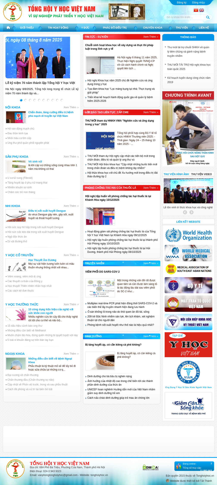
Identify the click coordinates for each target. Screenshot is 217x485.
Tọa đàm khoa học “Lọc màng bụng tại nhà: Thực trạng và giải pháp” (121, 90)
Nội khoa (41, 107)
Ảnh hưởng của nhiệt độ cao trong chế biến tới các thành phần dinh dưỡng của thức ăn (120, 383)
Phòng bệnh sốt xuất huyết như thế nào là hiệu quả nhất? (120, 324)
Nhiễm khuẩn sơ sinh (20, 187)
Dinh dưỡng (121, 336)
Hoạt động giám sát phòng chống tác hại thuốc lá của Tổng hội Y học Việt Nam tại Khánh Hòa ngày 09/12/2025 (121, 233)
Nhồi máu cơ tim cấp (19, 138)
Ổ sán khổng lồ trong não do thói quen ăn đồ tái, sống (118, 311)
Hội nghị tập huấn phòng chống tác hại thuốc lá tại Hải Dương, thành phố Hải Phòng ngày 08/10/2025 (118, 250)
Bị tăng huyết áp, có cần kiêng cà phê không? (113, 344)
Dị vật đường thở (17, 241)
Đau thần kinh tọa (18, 133)
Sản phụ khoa (41, 156)
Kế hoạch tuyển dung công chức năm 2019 (189, 80)
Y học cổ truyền (41, 255)
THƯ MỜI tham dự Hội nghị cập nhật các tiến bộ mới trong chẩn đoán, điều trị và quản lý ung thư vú (121, 157)
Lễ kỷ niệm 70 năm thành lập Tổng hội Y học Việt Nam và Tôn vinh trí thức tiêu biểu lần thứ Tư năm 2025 (40, 83)
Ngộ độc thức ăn (17, 236)
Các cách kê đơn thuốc (21, 290)
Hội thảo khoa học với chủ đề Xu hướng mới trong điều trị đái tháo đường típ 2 (122, 174)
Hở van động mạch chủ (21, 128)
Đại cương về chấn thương (23, 375)
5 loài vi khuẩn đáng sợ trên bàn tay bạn (31, 339)
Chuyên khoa (152, 27)
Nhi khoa (41, 206)
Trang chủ (8, 28)
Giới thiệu (27, 27)
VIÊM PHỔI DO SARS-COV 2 (102, 271)
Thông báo (188, 37)
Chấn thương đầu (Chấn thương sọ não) (31, 379)
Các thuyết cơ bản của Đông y (25, 281)
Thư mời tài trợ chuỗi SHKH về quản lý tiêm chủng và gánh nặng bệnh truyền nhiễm (188, 51)
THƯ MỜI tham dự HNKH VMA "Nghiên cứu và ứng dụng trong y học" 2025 (119, 122)
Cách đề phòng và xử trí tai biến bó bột (30, 389)
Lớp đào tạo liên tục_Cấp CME (121, 112)
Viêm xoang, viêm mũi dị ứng (24, 276)
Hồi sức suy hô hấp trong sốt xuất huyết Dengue (35, 227)
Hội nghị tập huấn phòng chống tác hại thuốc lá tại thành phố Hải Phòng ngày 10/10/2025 (122, 241)
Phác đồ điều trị (114, 27)
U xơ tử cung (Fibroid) (20, 177)
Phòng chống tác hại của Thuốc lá (121, 188)
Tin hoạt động (58, 27)
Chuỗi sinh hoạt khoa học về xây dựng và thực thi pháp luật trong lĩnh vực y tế (119, 47)
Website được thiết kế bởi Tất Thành (189, 480)
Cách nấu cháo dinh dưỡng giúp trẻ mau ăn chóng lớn (118, 397)
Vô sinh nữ (35, 161)
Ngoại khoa (41, 354)
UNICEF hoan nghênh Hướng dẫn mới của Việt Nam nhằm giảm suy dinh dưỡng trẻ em (121, 391)
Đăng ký (181, 2)
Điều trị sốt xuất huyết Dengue (47, 210)
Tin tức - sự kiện (121, 37)
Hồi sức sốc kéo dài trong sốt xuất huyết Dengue (36, 231)
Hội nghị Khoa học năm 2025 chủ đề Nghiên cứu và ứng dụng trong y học (120, 82)
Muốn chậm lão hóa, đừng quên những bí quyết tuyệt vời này (43, 335)
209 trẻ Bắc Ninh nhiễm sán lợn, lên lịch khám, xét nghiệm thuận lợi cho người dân (121, 318)
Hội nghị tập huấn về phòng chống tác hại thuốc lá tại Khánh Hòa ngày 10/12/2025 (118, 198)
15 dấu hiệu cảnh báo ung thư (25, 325)
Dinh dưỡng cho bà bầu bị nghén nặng (109, 376)
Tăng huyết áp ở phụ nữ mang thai (27, 182)
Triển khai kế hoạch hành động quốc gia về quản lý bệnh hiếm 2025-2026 (120, 99)
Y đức (85, 27)
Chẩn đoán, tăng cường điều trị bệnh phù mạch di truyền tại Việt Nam (51, 114)
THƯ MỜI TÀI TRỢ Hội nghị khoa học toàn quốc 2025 (189, 67)
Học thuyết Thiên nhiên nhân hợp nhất (30, 285)
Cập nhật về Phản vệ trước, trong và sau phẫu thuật (38, 384)
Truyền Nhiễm (121, 263)
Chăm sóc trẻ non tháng (21, 192)
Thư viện (182, 27)
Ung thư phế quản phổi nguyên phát (28, 142)
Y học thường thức (41, 304)
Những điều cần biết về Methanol (27, 330)
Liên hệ (204, 27)
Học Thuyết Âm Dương (42, 260)
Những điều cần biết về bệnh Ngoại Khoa (50, 360)
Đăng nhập (198, 2)
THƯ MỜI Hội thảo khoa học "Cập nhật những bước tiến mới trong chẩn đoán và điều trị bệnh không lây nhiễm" (122, 166)
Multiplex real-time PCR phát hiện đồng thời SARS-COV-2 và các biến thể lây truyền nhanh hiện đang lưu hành (122, 305)
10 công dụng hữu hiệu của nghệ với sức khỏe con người (50, 311)
